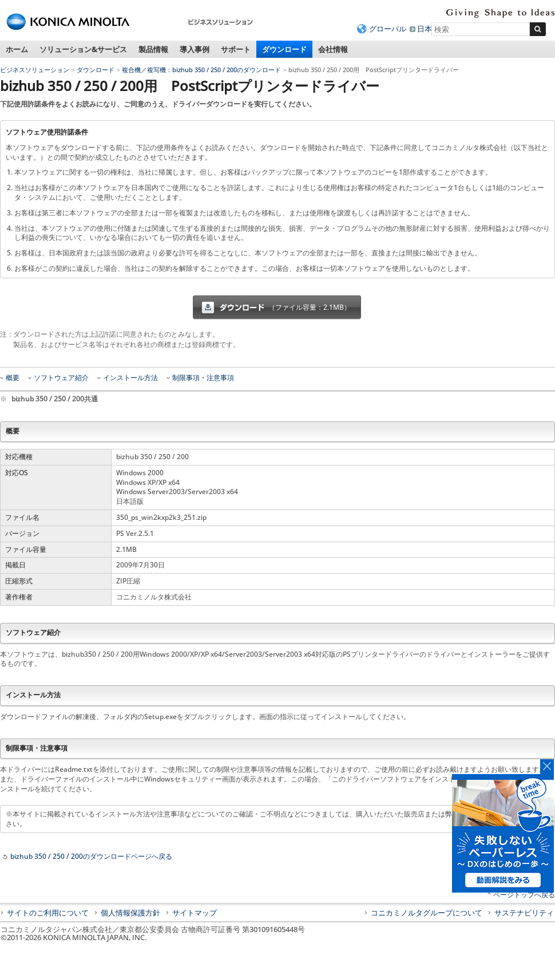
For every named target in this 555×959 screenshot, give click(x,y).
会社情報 (333, 49)
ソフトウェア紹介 (61, 377)
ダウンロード (284, 49)
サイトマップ (194, 912)
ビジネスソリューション (34, 69)
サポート (236, 49)
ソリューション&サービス (83, 49)
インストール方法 (130, 377)
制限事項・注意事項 (203, 377)
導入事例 (194, 49)
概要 (12, 377)
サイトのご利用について (48, 912)
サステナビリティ (524, 912)
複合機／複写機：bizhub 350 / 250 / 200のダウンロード (201, 69)
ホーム (17, 49)
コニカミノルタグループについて (426, 912)
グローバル (387, 28)
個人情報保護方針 (130, 912)
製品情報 (153, 49)
